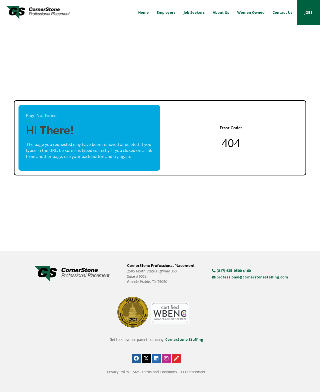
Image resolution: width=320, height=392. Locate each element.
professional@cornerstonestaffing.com (250, 277)
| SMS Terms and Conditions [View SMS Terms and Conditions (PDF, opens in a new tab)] (154, 371)
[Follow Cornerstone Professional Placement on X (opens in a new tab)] (146, 358)
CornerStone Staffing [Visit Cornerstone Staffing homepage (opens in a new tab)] (184, 339)
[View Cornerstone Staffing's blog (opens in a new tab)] (176, 358)
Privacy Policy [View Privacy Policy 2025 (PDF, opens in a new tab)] (118, 371)
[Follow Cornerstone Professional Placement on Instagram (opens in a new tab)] (166, 358)
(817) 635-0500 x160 (231, 270)
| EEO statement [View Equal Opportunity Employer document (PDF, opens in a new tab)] (192, 371)
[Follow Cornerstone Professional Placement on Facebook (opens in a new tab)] (136, 358)
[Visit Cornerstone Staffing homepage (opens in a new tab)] (72, 273)
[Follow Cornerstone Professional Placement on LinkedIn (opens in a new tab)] (156, 358)
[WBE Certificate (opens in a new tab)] (170, 312)
